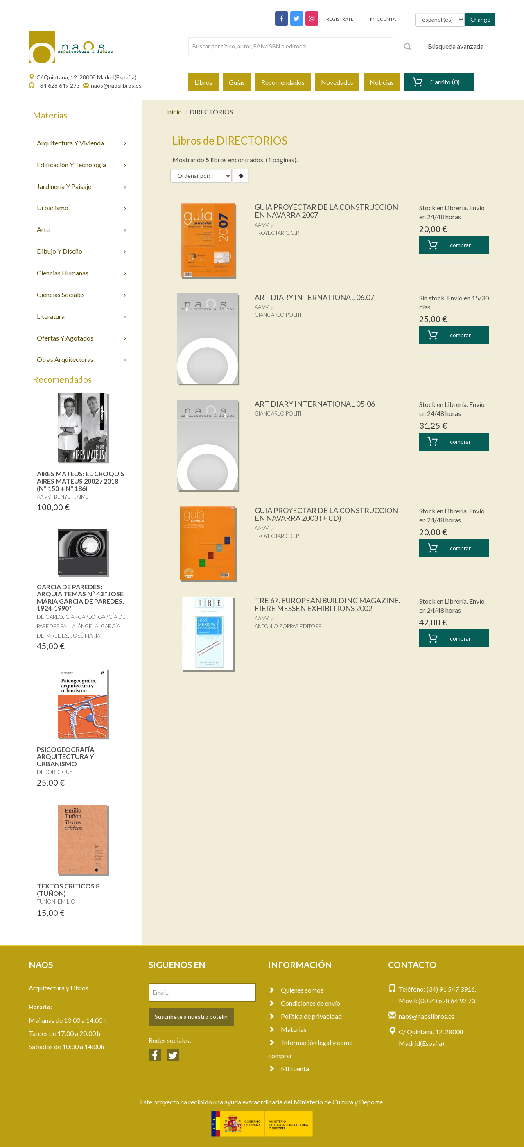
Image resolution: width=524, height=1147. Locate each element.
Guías (237, 82)
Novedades (337, 82)
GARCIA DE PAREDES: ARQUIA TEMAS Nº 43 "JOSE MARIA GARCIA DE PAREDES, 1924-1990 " (80, 597)
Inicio (174, 112)
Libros (203, 82)
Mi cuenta (288, 1068)
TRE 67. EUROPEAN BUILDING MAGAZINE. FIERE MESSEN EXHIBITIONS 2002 (327, 604)
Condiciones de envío (304, 1003)
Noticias (382, 82)
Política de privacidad (305, 1016)
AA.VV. (262, 225)
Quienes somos (295, 990)
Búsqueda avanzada (455, 46)
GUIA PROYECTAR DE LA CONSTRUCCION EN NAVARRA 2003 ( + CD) (326, 514)
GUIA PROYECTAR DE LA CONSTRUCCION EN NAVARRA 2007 (326, 211)
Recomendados (283, 82)
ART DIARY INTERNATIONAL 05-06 (315, 403)
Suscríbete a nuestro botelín (191, 1016)
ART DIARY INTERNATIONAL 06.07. (315, 297)
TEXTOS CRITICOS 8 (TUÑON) (68, 889)
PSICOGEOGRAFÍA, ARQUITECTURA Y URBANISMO (66, 756)
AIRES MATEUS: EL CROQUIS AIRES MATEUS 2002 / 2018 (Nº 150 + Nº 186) (80, 481)
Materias (287, 1029)
